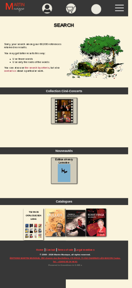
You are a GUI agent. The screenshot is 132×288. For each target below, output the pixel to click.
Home (40, 249)
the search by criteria (37, 67)
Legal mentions (85, 249)
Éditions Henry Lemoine (64, 170)
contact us (10, 70)
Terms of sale (65, 249)
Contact (50, 249)
